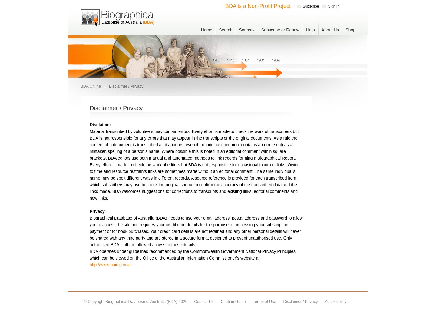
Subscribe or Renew (280, 30)
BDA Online (91, 86)
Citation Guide (233, 301)
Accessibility (335, 301)
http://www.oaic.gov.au (111, 264)
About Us (330, 30)
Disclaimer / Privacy (300, 301)
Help (310, 30)
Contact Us (203, 301)
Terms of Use (264, 301)
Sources (246, 30)
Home (206, 30)
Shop (350, 30)
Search (225, 30)
